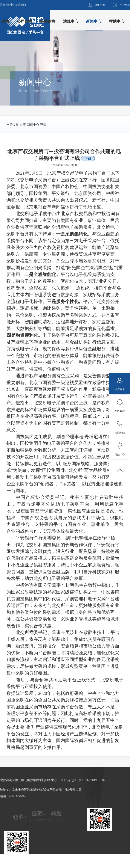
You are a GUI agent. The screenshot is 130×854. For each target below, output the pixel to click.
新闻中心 (33, 124)
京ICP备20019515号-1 (92, 780)
